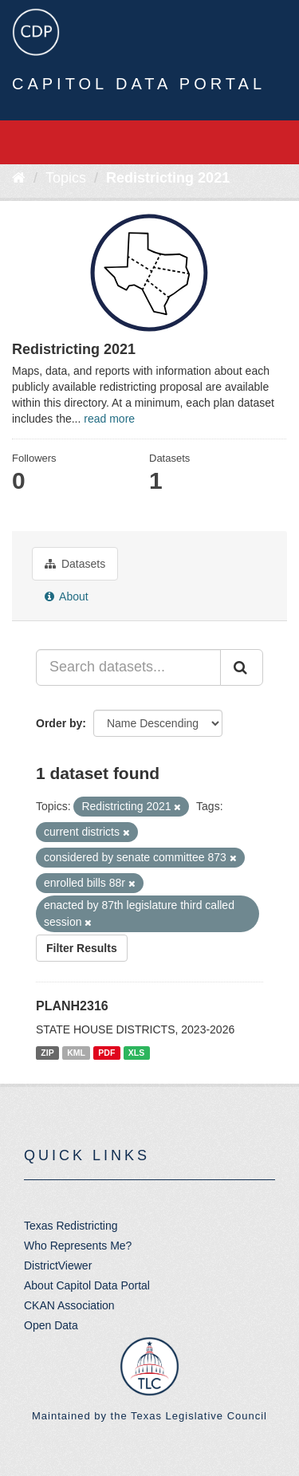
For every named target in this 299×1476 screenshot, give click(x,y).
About (67, 596)
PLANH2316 (72, 1006)
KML (76, 1052)
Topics (65, 178)
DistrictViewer (58, 1265)
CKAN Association (69, 1305)
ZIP (47, 1052)
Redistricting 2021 (168, 178)
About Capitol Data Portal (87, 1285)
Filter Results (81, 948)
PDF (106, 1052)
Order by (59, 723)
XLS (136, 1052)
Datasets (75, 563)
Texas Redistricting (71, 1225)
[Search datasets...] (128, 667)
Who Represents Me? (78, 1245)
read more (109, 418)
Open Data (51, 1325)
